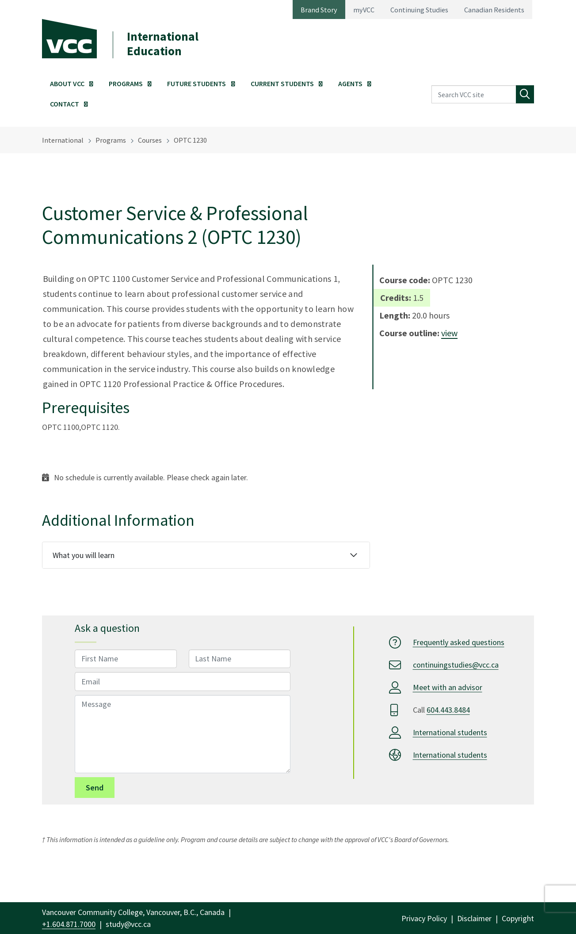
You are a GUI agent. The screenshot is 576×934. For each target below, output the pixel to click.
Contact (64, 103)
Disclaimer (474, 918)
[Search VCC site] (473, 94)
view (449, 332)
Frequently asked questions (458, 642)
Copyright (518, 918)
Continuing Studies (419, 9)
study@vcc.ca (128, 924)
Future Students (196, 83)
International (63, 140)
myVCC (363, 9)
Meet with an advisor (447, 687)
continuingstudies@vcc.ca (456, 665)
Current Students (282, 83)
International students (450, 732)
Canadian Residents (494, 9)
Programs (126, 83)
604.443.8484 (448, 710)
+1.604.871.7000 (68, 924)
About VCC (67, 83)
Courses (150, 140)
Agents (350, 83)
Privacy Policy (424, 918)
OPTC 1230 (190, 140)
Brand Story (319, 9)
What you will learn (83, 555)
